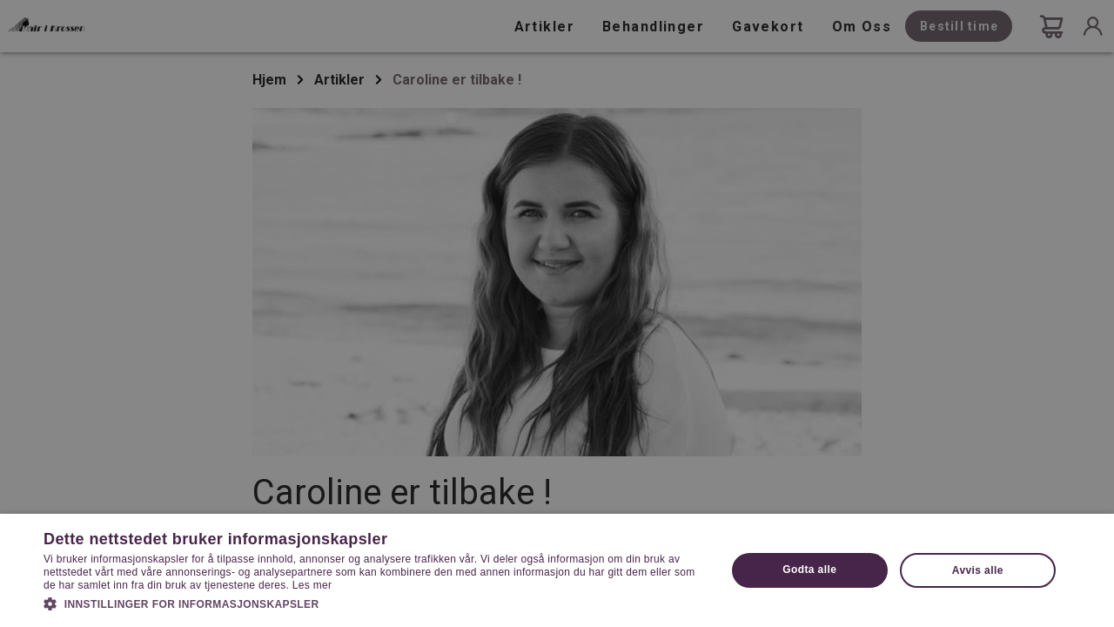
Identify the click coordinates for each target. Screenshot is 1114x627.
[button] (375, 602)
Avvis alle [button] (977, 570)
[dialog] (557, 313)
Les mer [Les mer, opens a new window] (312, 585)
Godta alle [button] (809, 569)
